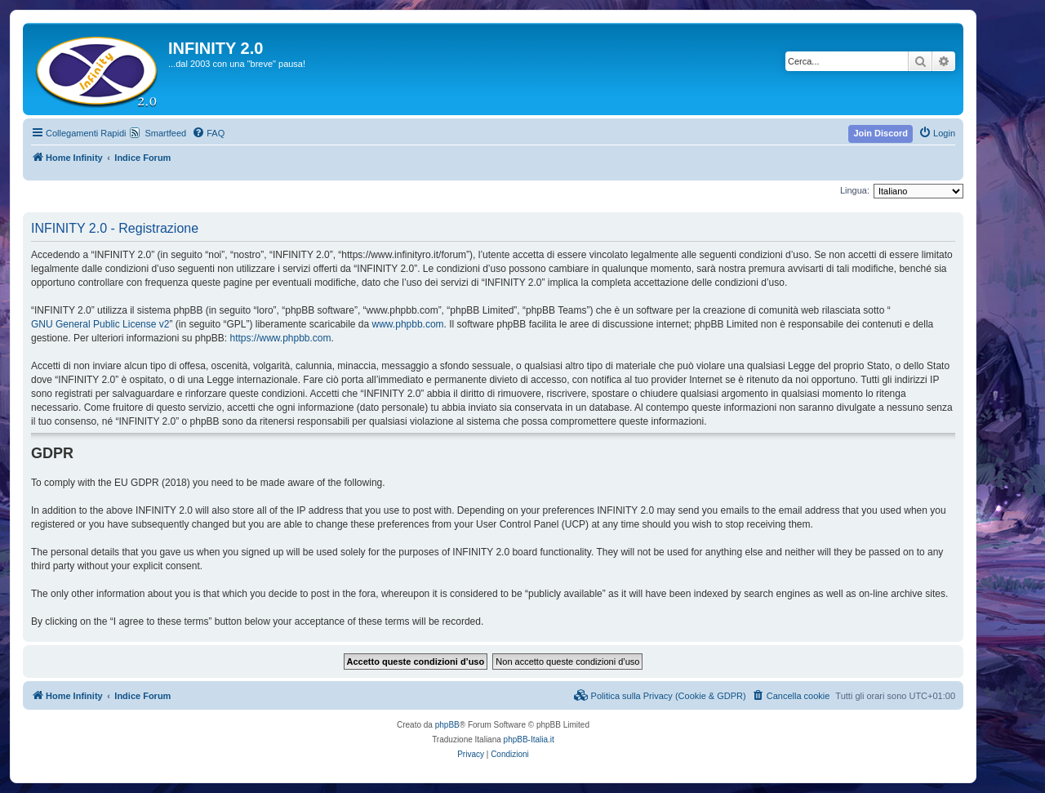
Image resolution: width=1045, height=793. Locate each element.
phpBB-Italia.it (529, 739)
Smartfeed (165, 133)
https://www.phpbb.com (280, 338)
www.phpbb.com (408, 324)
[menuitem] (208, 133)
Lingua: (854, 190)
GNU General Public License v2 (100, 324)
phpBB (447, 724)
